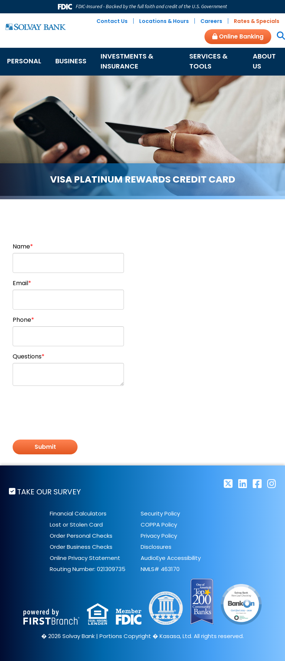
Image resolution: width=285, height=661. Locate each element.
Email (20, 283)
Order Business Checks (81, 547)
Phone (22, 320)
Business (70, 61)
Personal (24, 61)
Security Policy (160, 514)
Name (21, 246)
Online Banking (237, 36)
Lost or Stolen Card (76, 525)
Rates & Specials (256, 21)
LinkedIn (242, 483)
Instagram (271, 483)
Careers (211, 21)
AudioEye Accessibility (171, 558)
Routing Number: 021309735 (87, 569)
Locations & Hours (164, 21)
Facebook (257, 483)
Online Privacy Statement (85, 558)
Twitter (228, 483)
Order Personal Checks (81, 536)
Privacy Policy (159, 536)
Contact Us (112, 21)
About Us (264, 61)
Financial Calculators (78, 514)
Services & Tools (208, 61)
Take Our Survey (49, 492)
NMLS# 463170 (160, 569)
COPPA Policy (159, 525)
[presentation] (69, 408)
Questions (27, 356)
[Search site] (278, 36)
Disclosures (156, 547)
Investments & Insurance (127, 61)
